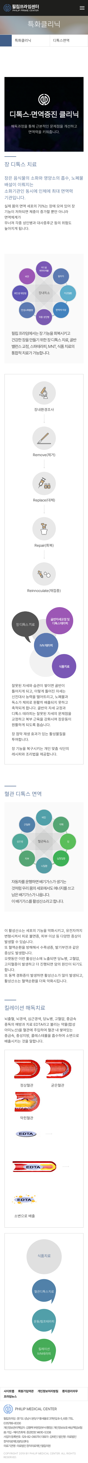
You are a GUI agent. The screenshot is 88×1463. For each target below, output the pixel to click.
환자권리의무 (70, 1391)
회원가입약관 (26, 1391)
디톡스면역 (68, 40)
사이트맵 (9, 1391)
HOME (6, 40)
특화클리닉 (30, 40)
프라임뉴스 (10, 1396)
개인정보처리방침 (48, 1391)
